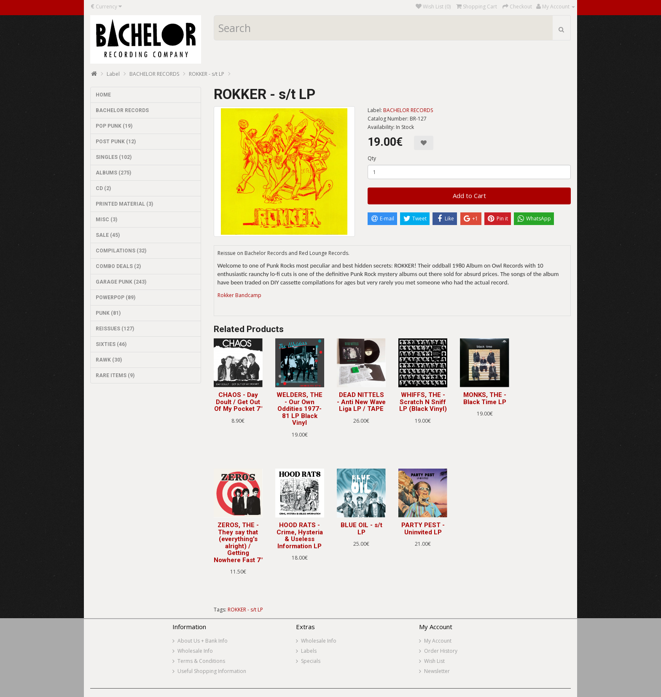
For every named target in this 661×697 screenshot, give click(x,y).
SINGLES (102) (114, 157)
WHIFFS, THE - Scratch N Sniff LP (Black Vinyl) (423, 402)
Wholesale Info (195, 650)
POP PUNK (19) (114, 126)
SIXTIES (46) (111, 344)
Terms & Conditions (201, 661)
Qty (372, 158)
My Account (437, 640)
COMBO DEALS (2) (118, 266)
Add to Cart (469, 195)
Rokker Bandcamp (239, 295)
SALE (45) (108, 235)
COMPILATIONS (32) (121, 251)
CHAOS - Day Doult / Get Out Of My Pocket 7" (238, 402)
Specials (310, 661)
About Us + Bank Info (202, 640)
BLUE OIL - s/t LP (361, 528)
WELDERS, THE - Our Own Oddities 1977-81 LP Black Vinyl (299, 408)
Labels (309, 650)
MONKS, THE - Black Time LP (484, 398)
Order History (440, 650)
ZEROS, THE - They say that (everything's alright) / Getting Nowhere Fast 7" (238, 542)
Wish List (434, 661)
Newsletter (437, 671)
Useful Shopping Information (211, 671)
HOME (103, 95)
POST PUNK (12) (116, 142)
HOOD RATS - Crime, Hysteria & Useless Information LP (300, 535)
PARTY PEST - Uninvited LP (423, 528)
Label (113, 74)
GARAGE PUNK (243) (121, 282)
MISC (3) (106, 220)
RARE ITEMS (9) (115, 375)
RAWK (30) (109, 360)
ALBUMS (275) (113, 173)
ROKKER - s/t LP (206, 74)
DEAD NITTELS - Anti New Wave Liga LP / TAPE (361, 402)
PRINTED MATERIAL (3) (124, 204)
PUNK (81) (108, 313)
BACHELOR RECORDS (154, 74)
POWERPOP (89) (115, 297)
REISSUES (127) (115, 329)
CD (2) (103, 188)
